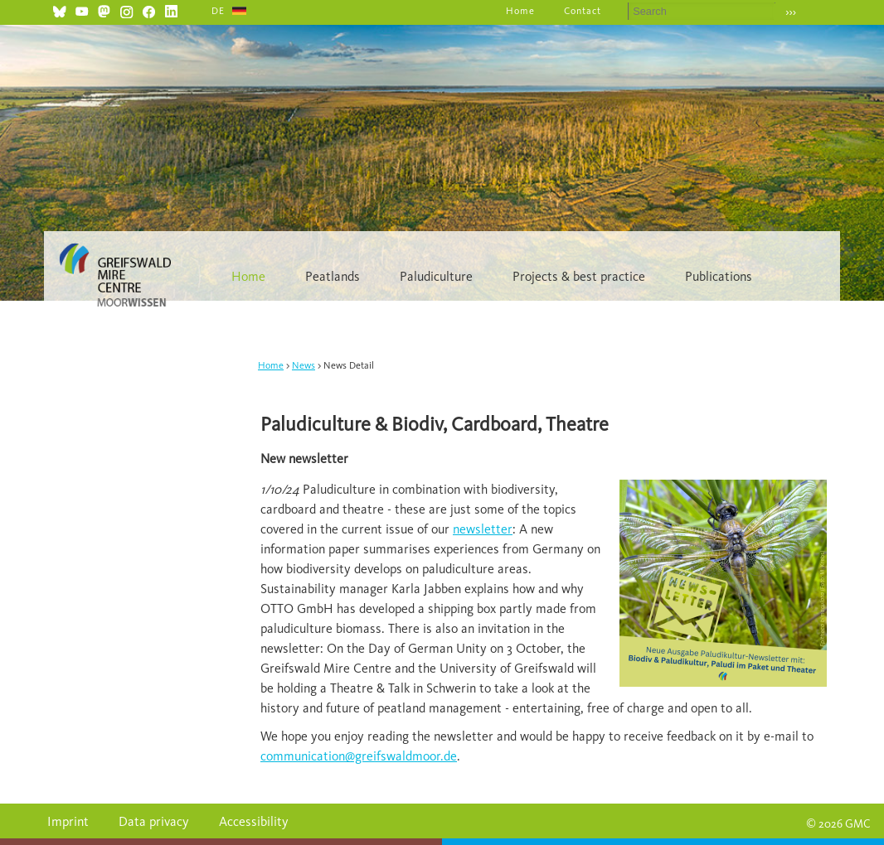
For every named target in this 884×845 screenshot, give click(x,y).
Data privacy (154, 821)
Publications (718, 276)
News (303, 365)
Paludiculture (436, 276)
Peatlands (332, 276)
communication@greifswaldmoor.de (358, 756)
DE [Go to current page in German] (218, 11)
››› (790, 12)
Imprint (68, 821)
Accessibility (254, 821)
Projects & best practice (578, 276)
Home (520, 11)
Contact (582, 11)
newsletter (482, 529)
